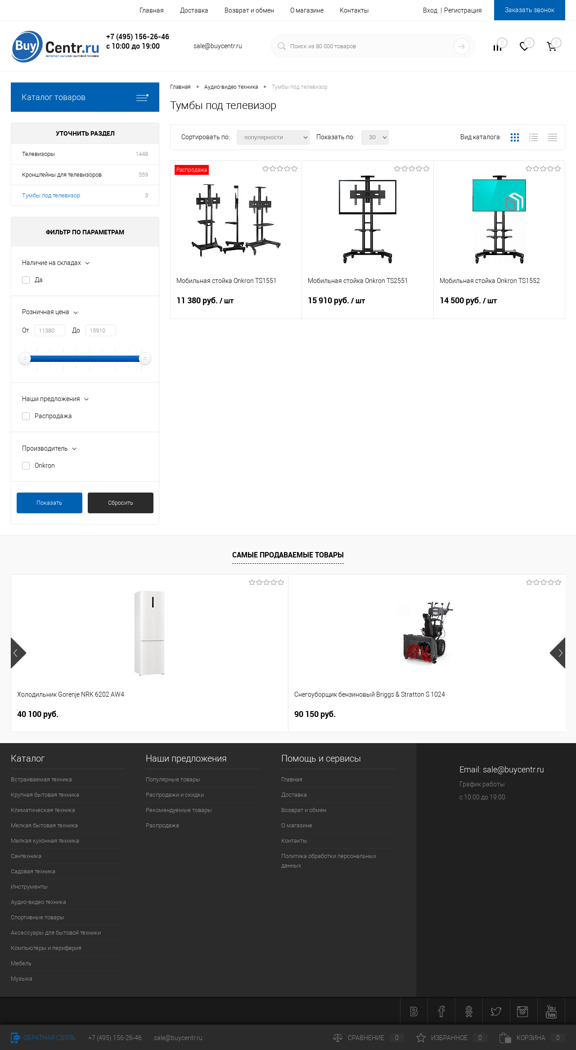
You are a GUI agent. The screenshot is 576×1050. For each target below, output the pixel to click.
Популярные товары (173, 779)
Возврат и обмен (249, 10)
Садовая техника (33, 871)
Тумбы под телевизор (51, 195)
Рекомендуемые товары (179, 810)
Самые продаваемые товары (288, 555)
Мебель (21, 963)
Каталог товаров (85, 97)
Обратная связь (43, 1037)
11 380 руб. (236, 306)
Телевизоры (38, 154)
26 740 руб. (461, 714)
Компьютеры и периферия (46, 948)
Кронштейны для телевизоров (62, 174)
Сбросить (120, 502)
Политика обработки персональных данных (328, 861)
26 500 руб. (315, 714)
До (76, 330)
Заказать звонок (529, 10)
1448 (141, 154)
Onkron (45, 465)
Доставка (194, 10)
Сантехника (26, 856)
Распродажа (53, 416)
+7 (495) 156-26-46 (115, 1037)
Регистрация (463, 10)
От (25, 330)
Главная (152, 10)
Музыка (21, 978)
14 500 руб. (499, 306)
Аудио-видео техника (38, 902)
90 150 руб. (176, 714)
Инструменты (29, 886)
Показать (49, 502)
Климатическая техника (43, 810)
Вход (430, 10)
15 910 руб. (367, 306)
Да (39, 279)
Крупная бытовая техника (45, 794)
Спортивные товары (37, 917)
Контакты (354, 10)
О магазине (307, 10)
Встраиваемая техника (41, 779)
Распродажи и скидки (175, 794)
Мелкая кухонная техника (45, 840)
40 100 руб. (37, 714)
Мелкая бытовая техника (44, 825)
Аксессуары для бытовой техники (56, 932)
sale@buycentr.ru (178, 1037)
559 (143, 174)
